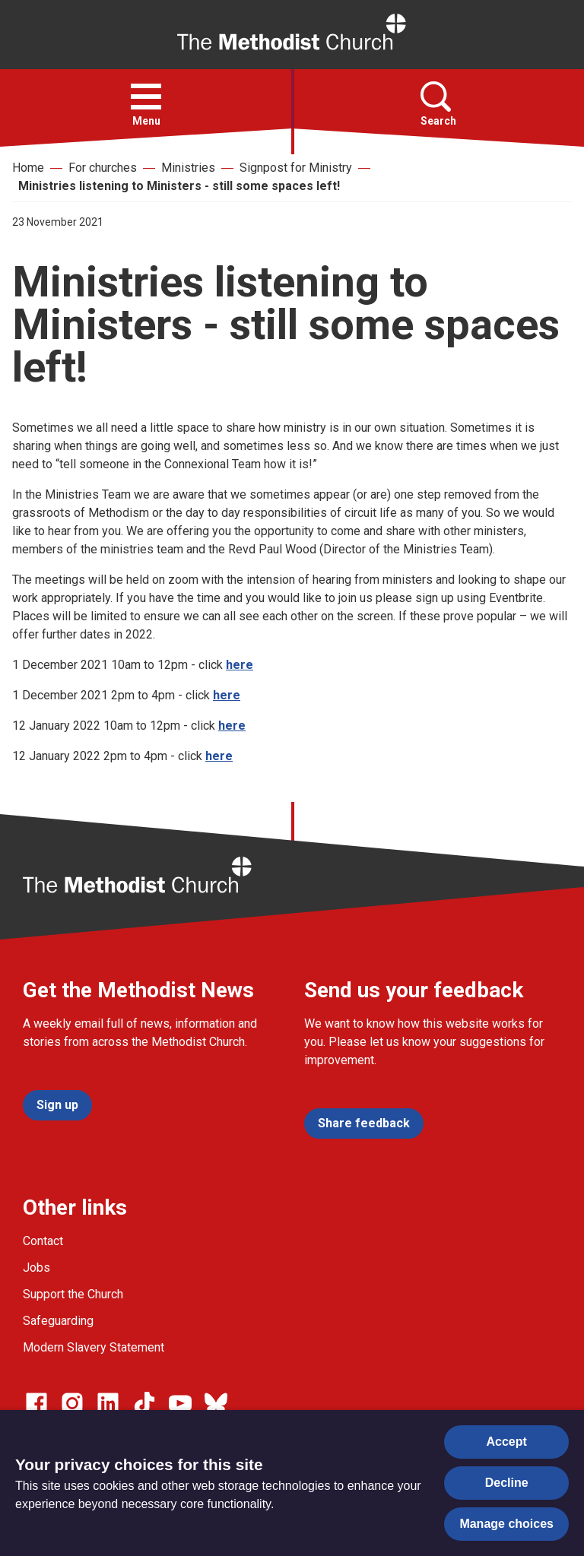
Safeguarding (58, 1321)
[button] (146, 96)
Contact (43, 1241)
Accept (507, 1441)
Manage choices (506, 1523)
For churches (102, 167)
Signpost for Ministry (296, 167)
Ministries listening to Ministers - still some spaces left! (179, 186)
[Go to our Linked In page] (108, 1403)
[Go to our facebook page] (36, 1403)
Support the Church (73, 1294)
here (239, 665)
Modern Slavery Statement (93, 1347)
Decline (506, 1482)
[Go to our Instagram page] (72, 1403)
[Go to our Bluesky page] (216, 1403)
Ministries (188, 167)
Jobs (36, 1267)
